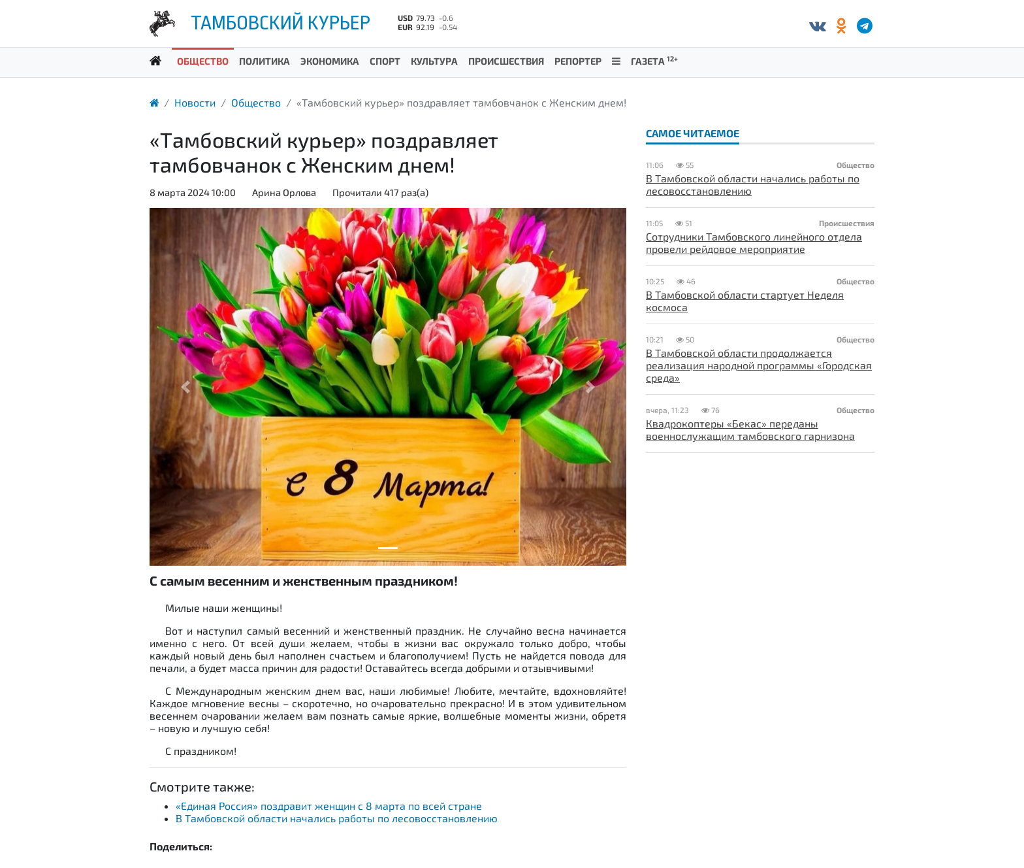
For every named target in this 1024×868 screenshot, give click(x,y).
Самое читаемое (692, 133)
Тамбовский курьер (280, 22)
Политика (264, 61)
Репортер (577, 61)
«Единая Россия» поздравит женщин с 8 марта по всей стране (329, 805)
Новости (195, 102)
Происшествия (506, 61)
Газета (654, 60)
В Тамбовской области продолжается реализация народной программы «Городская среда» (759, 365)
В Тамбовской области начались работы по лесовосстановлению (337, 818)
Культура (434, 61)
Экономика (329, 61)
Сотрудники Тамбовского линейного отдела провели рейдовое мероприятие (754, 242)
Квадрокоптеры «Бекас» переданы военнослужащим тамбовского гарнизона (750, 429)
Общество (203, 61)
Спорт (385, 61)
